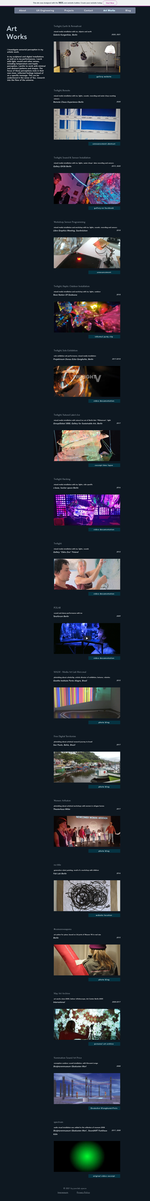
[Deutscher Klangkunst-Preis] (104, 1108)
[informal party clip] (104, 336)
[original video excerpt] (104, 1176)
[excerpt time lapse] (104, 465)
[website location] (104, 915)
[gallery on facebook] (104, 208)
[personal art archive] (104, 1044)
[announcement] (104, 272)
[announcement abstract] (104, 144)
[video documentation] (104, 401)
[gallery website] (104, 76)
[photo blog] (104, 722)
